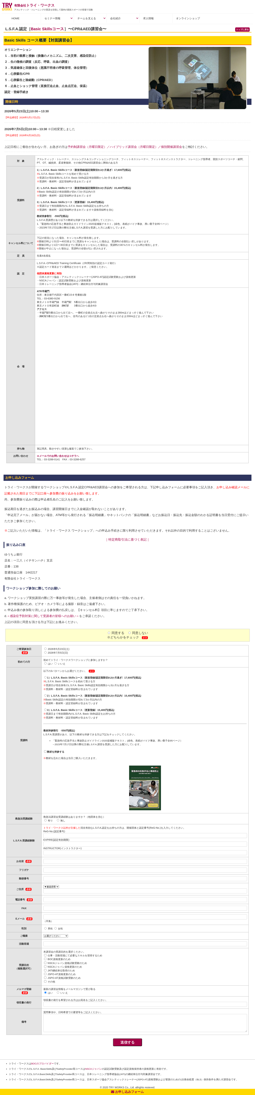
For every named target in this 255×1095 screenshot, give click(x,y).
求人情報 (148, 18)
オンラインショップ (188, 18)
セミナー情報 (52, 18)
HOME (15, 18)
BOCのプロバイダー (42, 1063)
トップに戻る (242, 29)
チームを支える (86, 18)
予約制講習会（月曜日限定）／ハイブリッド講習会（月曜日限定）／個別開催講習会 (125, 147)
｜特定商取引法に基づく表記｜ (127, 539)
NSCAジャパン (93, 1069)
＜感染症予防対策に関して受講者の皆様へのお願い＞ (43, 616)
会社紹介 (115, 18)
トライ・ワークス (34, 5)
